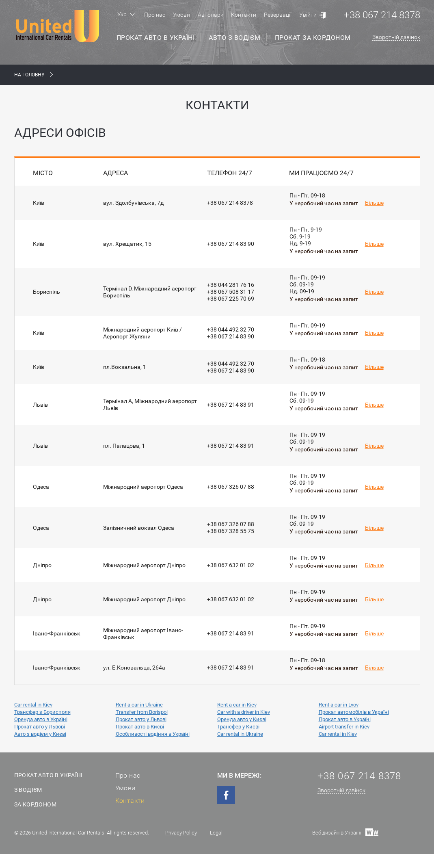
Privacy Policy (181, 833)
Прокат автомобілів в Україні (354, 712)
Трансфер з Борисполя (42, 712)
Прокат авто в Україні (156, 37)
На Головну (29, 75)
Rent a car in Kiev (237, 705)
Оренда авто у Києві (241, 719)
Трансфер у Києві (238, 727)
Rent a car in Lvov (338, 705)
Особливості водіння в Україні (153, 734)
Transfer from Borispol (142, 712)
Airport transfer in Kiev (344, 727)
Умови (181, 14)
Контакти (243, 14)
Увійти (308, 14)
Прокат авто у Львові (141, 719)
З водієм (28, 790)
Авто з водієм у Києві (40, 734)
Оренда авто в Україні (40, 719)
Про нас (154, 14)
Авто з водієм (235, 37)
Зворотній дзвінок (396, 37)
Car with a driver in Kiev (243, 712)
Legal (216, 833)
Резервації (277, 14)
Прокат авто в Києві (140, 727)
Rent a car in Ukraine (139, 705)
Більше (374, 202)
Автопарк (210, 14)
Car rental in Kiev (33, 705)
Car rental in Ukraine (240, 734)
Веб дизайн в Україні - (345, 831)
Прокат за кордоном (313, 37)
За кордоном (35, 804)
